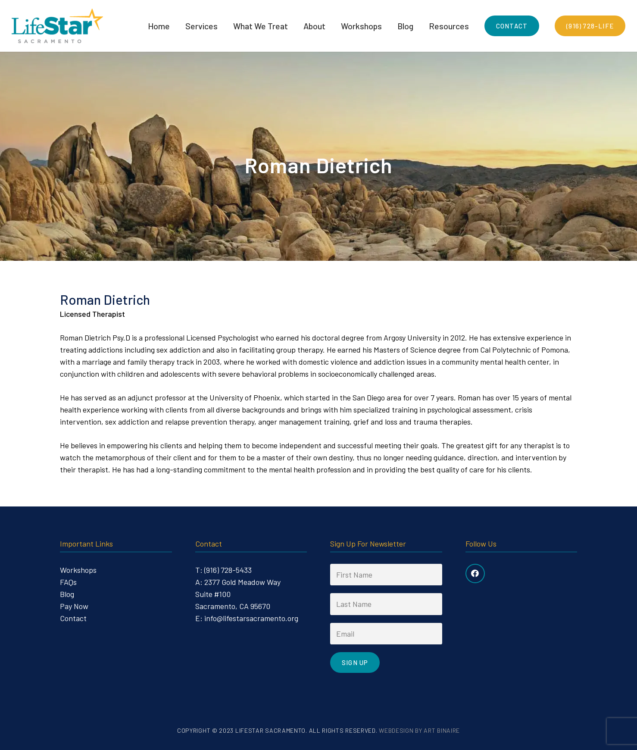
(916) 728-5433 (228, 570)
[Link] (57, 26)
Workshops (78, 570)
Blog (67, 594)
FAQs (68, 582)
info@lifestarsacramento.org (251, 618)
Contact (73, 618)
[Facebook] (475, 573)
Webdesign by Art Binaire (419, 730)
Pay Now (74, 606)
